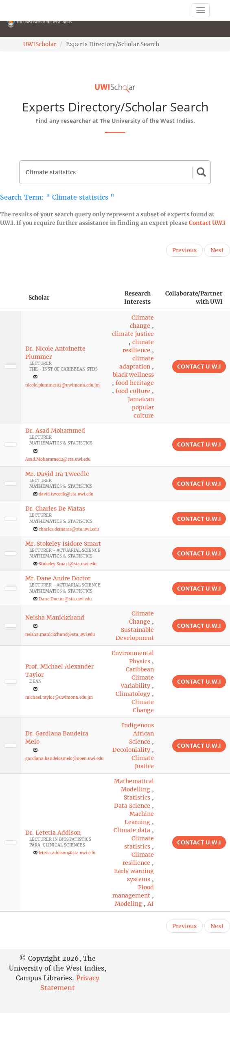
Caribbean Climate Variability (137, 677)
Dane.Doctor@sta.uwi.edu (65, 599)
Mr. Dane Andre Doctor (57, 578)
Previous (184, 250)
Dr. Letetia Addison (53, 832)
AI (150, 903)
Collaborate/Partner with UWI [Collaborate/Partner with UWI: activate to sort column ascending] (194, 297)
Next (217, 250)
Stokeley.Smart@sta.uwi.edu (67, 563)
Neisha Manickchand (54, 617)
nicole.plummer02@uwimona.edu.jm (62, 385)
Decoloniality (131, 749)
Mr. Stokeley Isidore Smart (63, 543)
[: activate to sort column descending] (10, 297)
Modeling (128, 903)
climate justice (133, 334)
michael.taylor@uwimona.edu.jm (59, 697)
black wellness (133, 374)
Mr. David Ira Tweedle (57, 474)
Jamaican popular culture (141, 407)
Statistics (137, 797)
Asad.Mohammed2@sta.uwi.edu (57, 459)
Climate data (132, 830)
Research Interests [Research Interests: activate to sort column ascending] (137, 297)
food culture (133, 391)
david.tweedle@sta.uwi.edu (66, 494)
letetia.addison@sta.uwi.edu (67, 852)
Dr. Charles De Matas (55, 508)
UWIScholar (39, 44)
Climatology (133, 694)
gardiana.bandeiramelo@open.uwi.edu (64, 758)
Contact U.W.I (207, 223)
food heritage (135, 383)
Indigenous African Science (138, 733)
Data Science (132, 805)
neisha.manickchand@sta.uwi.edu (60, 634)
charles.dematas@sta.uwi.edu (69, 529)
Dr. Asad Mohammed (55, 430)
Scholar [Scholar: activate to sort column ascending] (39, 297)
